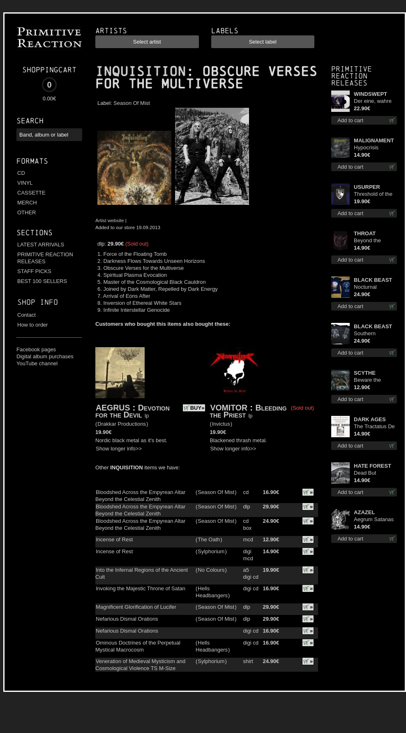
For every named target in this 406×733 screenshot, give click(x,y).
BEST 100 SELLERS (42, 281)
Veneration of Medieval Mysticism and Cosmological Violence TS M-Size (140, 664)
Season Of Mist (131, 103)
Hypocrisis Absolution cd (370, 147)
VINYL (25, 183)
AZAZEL (364, 512)
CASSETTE (31, 193)
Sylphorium (211, 551)
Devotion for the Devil (132, 411)
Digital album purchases (45, 356)
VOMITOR (228, 407)
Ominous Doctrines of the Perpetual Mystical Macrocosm (137, 646)
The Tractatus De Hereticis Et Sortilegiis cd (374, 426)
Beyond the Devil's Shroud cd (374, 240)
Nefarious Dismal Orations (127, 619)
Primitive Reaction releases (351, 76)
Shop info (37, 302)
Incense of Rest (114, 539)
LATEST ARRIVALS (40, 244)
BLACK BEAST (373, 280)
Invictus (221, 424)
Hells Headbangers (212, 591)
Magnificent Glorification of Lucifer (136, 607)
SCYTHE (365, 373)
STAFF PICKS (34, 271)
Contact (26, 315)
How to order (32, 325)
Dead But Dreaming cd (369, 473)
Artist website (109, 220)
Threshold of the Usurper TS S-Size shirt (373, 194)
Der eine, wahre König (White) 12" (374, 101)
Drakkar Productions (121, 424)
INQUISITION (140, 71)
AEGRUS (113, 407)
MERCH (27, 202)
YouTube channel (37, 363)
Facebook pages (36, 349)
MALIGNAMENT (374, 140)
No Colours (211, 570)
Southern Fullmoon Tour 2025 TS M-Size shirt (373, 333)
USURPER (367, 187)
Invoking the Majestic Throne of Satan (140, 588)
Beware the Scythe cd (367, 380)
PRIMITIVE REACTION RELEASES (45, 257)
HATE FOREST (372, 466)
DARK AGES (370, 419)
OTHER (26, 212)
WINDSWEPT (370, 94)
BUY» (197, 408)
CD (21, 173)
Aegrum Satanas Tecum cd (374, 519)
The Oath (209, 539)
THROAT (365, 233)
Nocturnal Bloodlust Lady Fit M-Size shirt (375, 287)
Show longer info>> (119, 448)
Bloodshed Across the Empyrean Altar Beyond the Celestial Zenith (140, 495)
